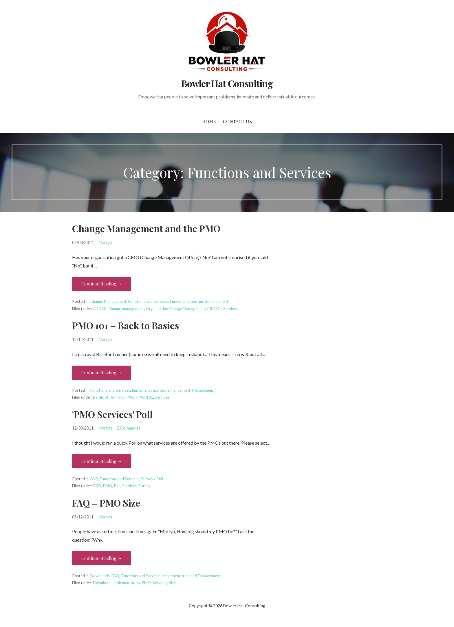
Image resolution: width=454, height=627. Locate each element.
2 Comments (128, 428)
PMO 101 (144, 397)
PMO (129, 397)
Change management (126, 308)
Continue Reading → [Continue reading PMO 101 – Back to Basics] (101, 372)
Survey (144, 485)
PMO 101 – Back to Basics (125, 325)
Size (172, 582)
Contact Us (237, 121)
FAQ (94, 478)
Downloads (100, 575)
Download (102, 582)
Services (230, 308)
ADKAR (100, 308)
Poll (117, 485)
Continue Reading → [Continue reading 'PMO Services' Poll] (101, 461)
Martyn (105, 242)
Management (203, 390)
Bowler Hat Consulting (227, 83)
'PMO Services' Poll (112, 414)
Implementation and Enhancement (199, 301)
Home (209, 121)
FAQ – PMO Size (106, 502)
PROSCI (214, 308)
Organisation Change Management (175, 308)
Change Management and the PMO (146, 228)
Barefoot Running (108, 397)
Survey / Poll (152, 478)
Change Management (108, 301)
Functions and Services (148, 301)
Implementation (126, 582)
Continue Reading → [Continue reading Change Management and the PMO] (101, 284)
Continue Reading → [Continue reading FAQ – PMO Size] (101, 558)
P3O (97, 485)
